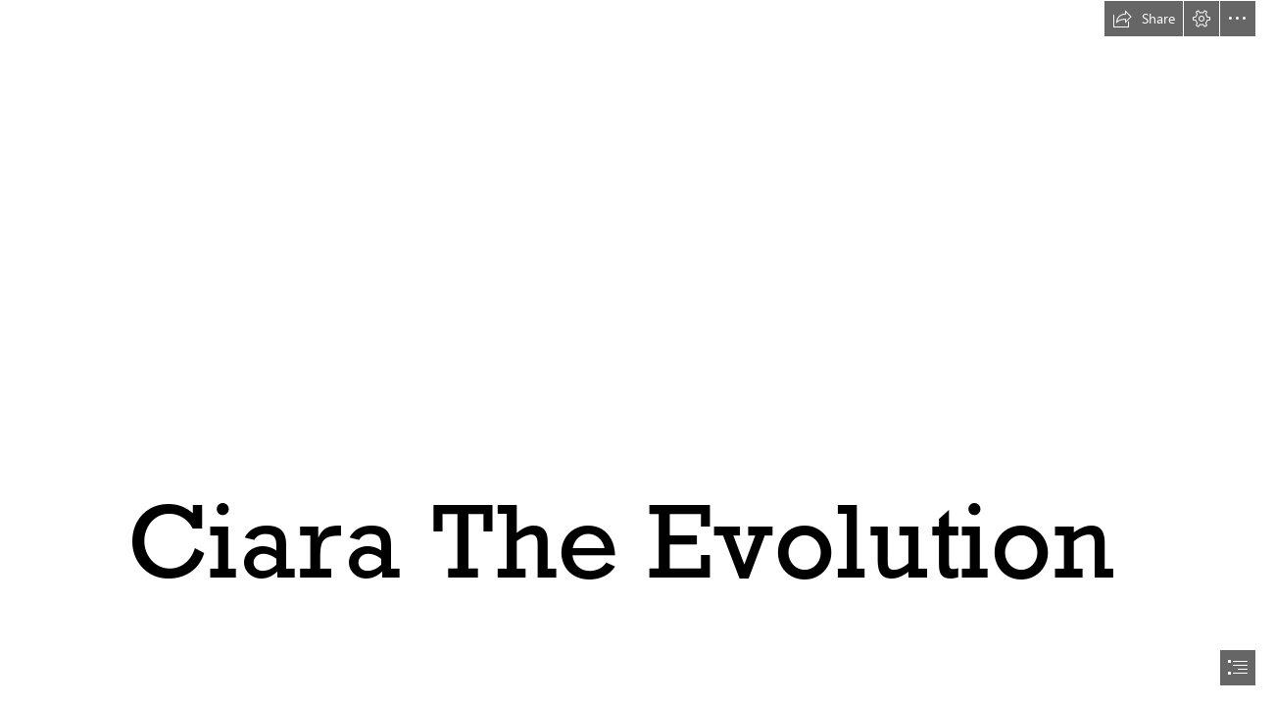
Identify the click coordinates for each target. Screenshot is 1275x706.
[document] (637, 353)
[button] (1143, 18)
